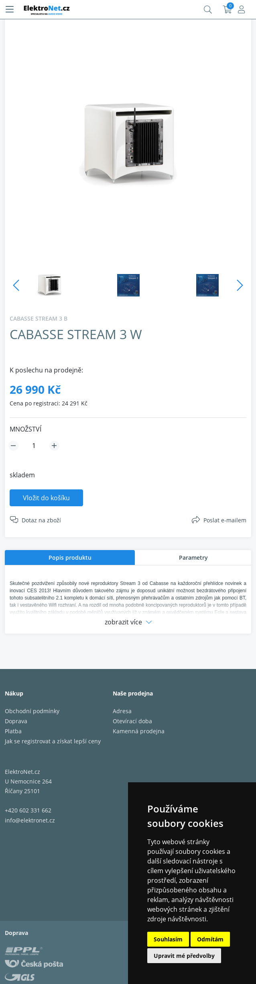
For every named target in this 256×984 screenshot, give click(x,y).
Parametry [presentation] (193, 557)
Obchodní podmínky (32, 711)
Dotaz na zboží (41, 520)
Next (240, 285)
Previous (16, 285)
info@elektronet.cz (30, 820)
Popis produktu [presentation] (70, 557)
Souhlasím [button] (168, 939)
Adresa (122, 711)
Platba (13, 731)
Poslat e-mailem (224, 520)
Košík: (227, 9)
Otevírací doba (132, 721)
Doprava (16, 721)
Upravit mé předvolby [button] (184, 955)
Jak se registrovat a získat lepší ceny (53, 741)
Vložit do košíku (46, 497)
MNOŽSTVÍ (25, 429)
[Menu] (10, 9)
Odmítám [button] (210, 939)
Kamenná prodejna (139, 731)
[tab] (70, 557)
